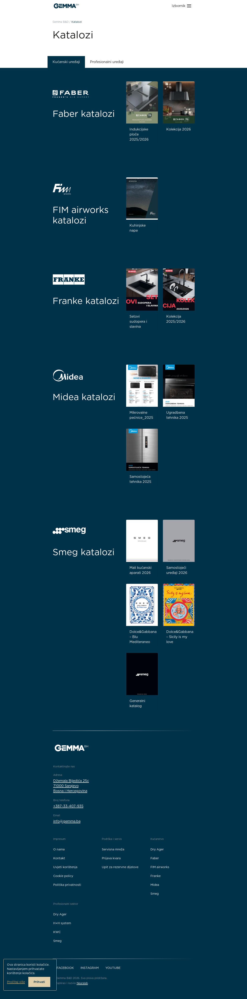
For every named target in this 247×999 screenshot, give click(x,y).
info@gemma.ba (67, 821)
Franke (155, 876)
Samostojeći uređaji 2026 (176, 570)
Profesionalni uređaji (107, 62)
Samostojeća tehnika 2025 (140, 479)
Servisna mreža (113, 849)
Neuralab (82, 983)
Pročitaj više (16, 982)
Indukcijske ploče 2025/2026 (139, 134)
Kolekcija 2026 (178, 129)
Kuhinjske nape (138, 227)
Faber (154, 858)
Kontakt (59, 858)
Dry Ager (157, 849)
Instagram (90, 967)
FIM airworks (159, 867)
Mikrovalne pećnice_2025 (141, 415)
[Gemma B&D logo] (66, 5)
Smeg (154, 893)
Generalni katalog (137, 703)
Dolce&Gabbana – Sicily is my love (179, 637)
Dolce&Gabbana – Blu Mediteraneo (143, 637)
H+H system (62, 923)
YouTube (112, 967)
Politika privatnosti (67, 884)
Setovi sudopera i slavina (138, 321)
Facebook (65, 967)
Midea (154, 884)
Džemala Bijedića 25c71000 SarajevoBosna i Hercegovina (71, 786)
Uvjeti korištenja (65, 867)
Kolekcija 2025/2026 (175, 319)
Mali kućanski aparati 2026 (140, 570)
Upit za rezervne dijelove (120, 867)
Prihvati (39, 982)
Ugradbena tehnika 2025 (177, 415)
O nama (59, 849)
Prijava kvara (111, 858)
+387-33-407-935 (68, 806)
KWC (57, 932)
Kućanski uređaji (66, 62)
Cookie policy (63, 876)
